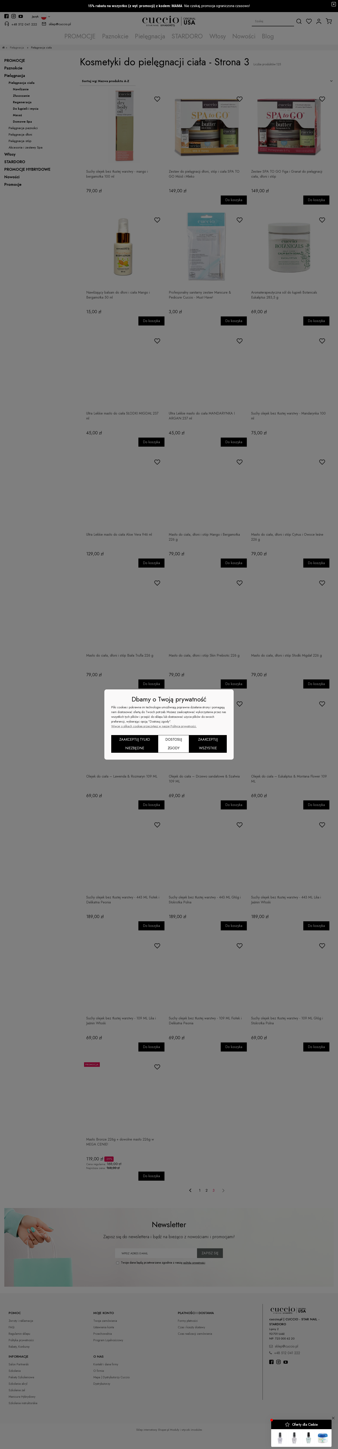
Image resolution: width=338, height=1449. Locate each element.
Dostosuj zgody (173, 744)
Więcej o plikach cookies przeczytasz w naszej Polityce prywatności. (154, 726)
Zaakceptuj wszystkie (208, 744)
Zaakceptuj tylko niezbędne (134, 744)
